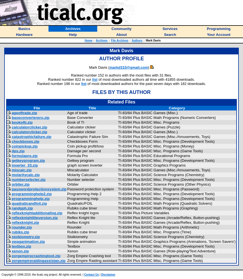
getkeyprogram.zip (28, 160)
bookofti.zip (22, 122)
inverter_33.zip (25, 165)
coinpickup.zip (25, 146)
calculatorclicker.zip (29, 127)
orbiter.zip (21, 184)
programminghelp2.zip (32, 194)
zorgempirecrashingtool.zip (36, 256)
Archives (102, 40)
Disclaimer (108, 274)
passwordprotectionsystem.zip (39, 189)
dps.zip (18, 151)
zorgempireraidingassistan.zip (39, 261)
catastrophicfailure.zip (31, 137)
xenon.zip (20, 251)
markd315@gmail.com (129, 67)
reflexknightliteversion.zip (35, 218)
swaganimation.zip (28, 241)
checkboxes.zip (26, 141)
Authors (137, 40)
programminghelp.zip (31, 199)
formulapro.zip (25, 156)
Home (88, 40)
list (95, 79)
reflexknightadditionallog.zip (37, 213)
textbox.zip (21, 246)
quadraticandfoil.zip (29, 203)
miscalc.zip (22, 170)
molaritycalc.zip (26, 175)
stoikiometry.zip (26, 237)
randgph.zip (22, 208)
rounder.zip (22, 227)
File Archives (119, 40)
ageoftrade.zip (24, 113)
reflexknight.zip (25, 222)
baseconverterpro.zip (31, 118)
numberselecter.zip (29, 179)
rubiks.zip (20, 232)
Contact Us (91, 274)
